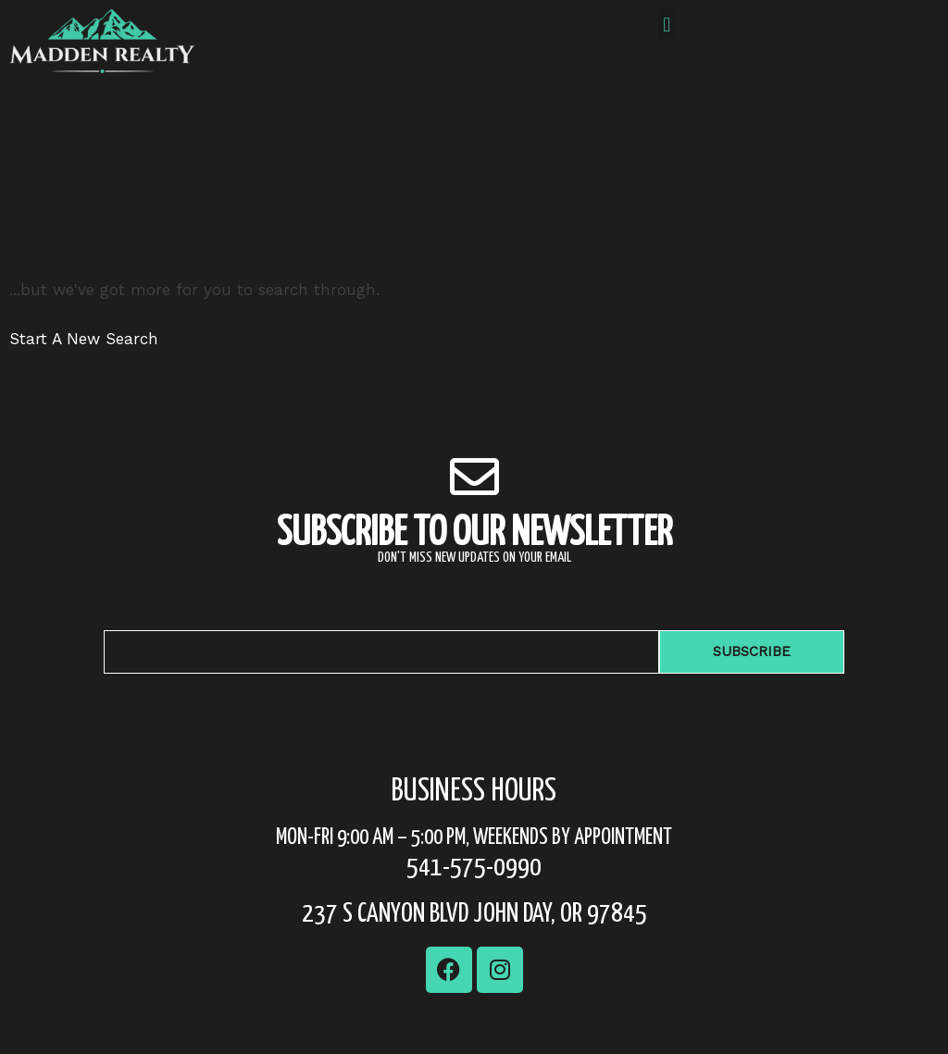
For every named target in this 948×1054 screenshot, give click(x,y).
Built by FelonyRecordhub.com (474, 1033)
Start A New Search (83, 362)
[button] (667, 24)
